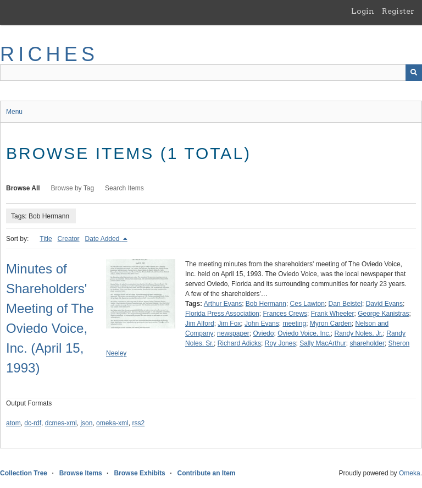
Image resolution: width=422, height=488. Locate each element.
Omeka (409, 473)
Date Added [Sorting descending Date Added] (103, 239)
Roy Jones (280, 343)
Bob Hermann (266, 304)
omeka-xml (112, 423)
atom (13, 423)
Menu (14, 112)
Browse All (23, 188)
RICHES (49, 54)
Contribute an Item (206, 473)
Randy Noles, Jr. (359, 333)
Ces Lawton (307, 304)
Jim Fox (229, 323)
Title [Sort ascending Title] (46, 239)
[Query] (211, 72)
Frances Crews (285, 313)
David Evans (384, 304)
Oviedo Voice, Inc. (304, 333)
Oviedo (263, 333)
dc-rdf (32, 423)
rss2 (138, 423)
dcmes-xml (61, 423)
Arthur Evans (223, 304)
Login (362, 11)
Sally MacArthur (322, 343)
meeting (294, 323)
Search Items (124, 188)
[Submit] (414, 72)
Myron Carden (331, 323)
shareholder (367, 343)
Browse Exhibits (139, 473)
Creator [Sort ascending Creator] (69, 239)
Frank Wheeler (332, 313)
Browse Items (80, 473)
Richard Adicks (239, 343)
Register (398, 11)
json (86, 423)
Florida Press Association (222, 313)
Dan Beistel (345, 304)
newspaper (233, 333)
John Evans (262, 323)
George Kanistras (383, 313)
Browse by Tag (73, 188)
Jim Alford (199, 323)
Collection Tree (23, 473)
